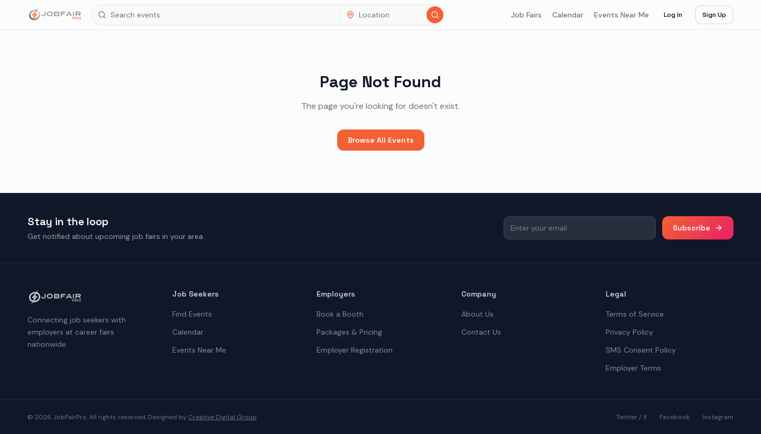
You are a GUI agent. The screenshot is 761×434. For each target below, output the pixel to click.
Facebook (675, 417)
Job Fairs (526, 15)
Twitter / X (631, 417)
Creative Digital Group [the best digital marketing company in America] (222, 417)
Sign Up (714, 15)
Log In (673, 15)
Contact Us (481, 332)
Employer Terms (633, 368)
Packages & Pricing (349, 332)
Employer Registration (355, 350)
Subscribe (698, 228)
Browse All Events (381, 140)
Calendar (567, 15)
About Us (477, 314)
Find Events (192, 314)
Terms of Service (635, 314)
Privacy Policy (629, 332)
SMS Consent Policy (641, 350)
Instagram (718, 417)
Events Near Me (621, 15)
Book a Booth (340, 314)
